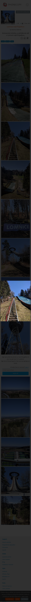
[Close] (30, 281)
